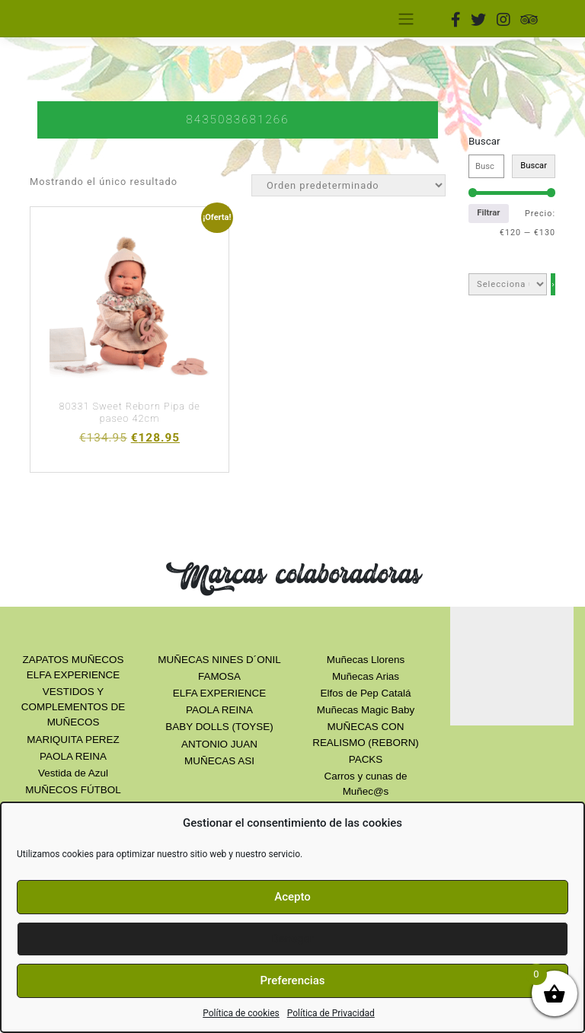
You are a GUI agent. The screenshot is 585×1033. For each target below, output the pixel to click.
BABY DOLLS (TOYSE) (219, 726)
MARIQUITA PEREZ (73, 739)
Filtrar (488, 213)
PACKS (366, 759)
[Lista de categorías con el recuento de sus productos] (507, 284)
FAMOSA (219, 676)
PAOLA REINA (73, 756)
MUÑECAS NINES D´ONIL (219, 659)
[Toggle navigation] (405, 18)
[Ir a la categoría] (553, 284)
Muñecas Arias (365, 676)
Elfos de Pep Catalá (366, 693)
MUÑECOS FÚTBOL (72, 789)
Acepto (292, 897)
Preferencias (293, 980)
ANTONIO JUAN (219, 744)
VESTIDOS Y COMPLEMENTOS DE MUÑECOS (73, 707)
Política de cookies (241, 1013)
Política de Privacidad (331, 1013)
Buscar (484, 141)
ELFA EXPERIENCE (219, 693)
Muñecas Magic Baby (365, 710)
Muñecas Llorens (365, 659)
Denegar (292, 938)
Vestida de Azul (73, 773)
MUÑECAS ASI (219, 761)
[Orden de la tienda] (348, 185)
